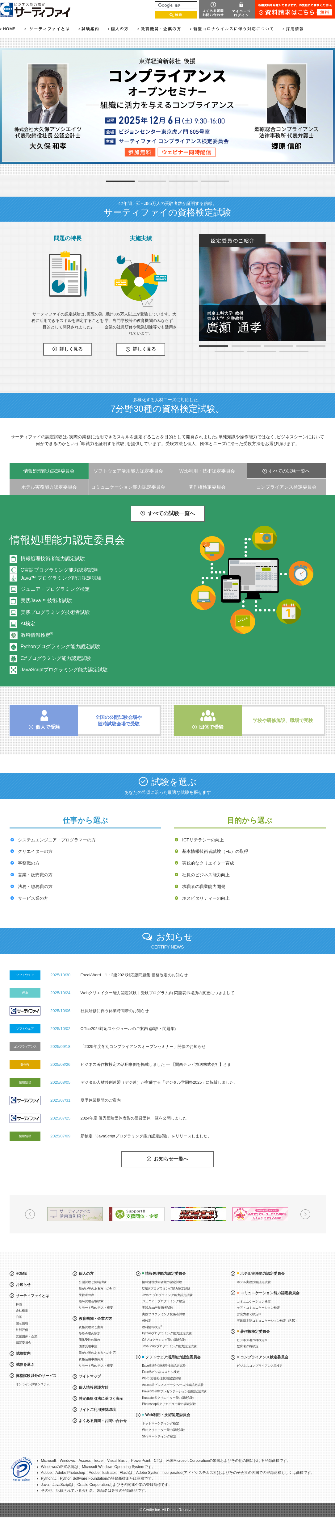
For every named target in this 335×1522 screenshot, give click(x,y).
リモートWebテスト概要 (96, 1307)
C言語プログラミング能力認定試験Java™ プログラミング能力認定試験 (61, 574)
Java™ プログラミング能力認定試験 (167, 1295)
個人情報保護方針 (93, 1387)
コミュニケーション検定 (254, 1301)
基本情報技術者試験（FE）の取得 (215, 851)
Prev (30, 1214)
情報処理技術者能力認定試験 (53, 558)
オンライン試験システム (33, 1384)
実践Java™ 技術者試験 (46, 600)
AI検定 (28, 623)
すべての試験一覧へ (289, 470)
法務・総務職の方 (35, 886)
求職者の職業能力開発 (203, 886)
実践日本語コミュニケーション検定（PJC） (267, 1320)
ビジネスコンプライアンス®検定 (259, 1365)
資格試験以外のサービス (36, 1376)
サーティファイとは (32, 1296)
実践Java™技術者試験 (157, 1307)
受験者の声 (86, 1295)
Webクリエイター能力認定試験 (163, 1430)
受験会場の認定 (89, 1333)
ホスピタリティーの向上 (206, 898)
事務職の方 (29, 863)
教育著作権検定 (247, 1346)
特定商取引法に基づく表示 (101, 1398)
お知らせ (23, 1284)
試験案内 (23, 1353)
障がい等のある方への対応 (97, 1288)
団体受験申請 (88, 1346)
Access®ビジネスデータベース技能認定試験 (173, 1384)
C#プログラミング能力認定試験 (56, 658)
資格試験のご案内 (91, 1327)
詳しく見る (71, 349)
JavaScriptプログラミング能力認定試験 (64, 669)
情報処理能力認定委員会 (48, 470)
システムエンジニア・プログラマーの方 (57, 839)
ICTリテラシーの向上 (203, 839)
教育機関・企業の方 (95, 1318)
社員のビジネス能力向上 (206, 874)
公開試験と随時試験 (93, 1282)
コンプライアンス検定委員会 (286, 487)
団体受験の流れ (89, 1339)
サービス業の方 (33, 898)
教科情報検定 (37, 635)
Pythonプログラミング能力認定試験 (60, 646)
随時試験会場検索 (91, 1301)
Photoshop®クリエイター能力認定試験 (169, 1404)
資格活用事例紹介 (91, 1359)
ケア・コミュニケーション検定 (258, 1307)
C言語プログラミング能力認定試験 (166, 1288)
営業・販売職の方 (35, 874)
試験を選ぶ (25, 1364)
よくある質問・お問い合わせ (103, 1421)
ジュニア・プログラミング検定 (55, 589)
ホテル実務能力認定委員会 (49, 487)
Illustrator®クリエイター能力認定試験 (168, 1397)
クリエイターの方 (35, 851)
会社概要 (22, 1310)
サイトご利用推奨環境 (97, 1409)
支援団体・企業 (26, 1336)
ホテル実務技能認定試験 (254, 1282)
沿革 (19, 1317)
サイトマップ (90, 1376)
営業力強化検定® (249, 1314)
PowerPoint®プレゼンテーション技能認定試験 (174, 1391)
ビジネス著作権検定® (252, 1340)
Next (305, 1214)
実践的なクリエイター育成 (208, 863)
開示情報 (22, 1323)
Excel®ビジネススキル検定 (161, 1372)
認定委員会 (23, 1342)
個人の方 (86, 1273)
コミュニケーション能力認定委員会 (128, 487)
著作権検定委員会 (207, 487)
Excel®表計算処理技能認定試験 (164, 1365)
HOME (21, 1273)
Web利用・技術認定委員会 (207, 470)
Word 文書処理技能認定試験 (161, 1378)
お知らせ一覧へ (171, 1159)
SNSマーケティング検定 (159, 1436)
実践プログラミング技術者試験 (55, 612)
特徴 (19, 1304)
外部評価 (22, 1330)
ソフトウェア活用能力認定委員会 (128, 470)
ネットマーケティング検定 (160, 1423)
